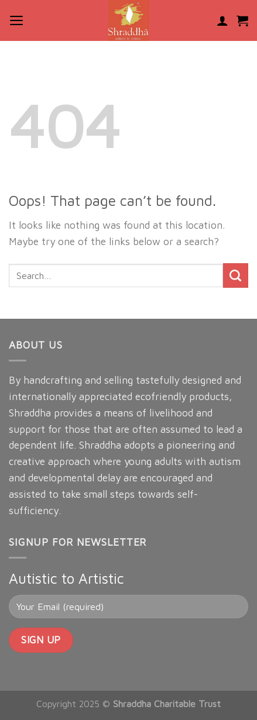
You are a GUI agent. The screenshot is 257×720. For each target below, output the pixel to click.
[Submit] (235, 275)
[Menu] (17, 20)
